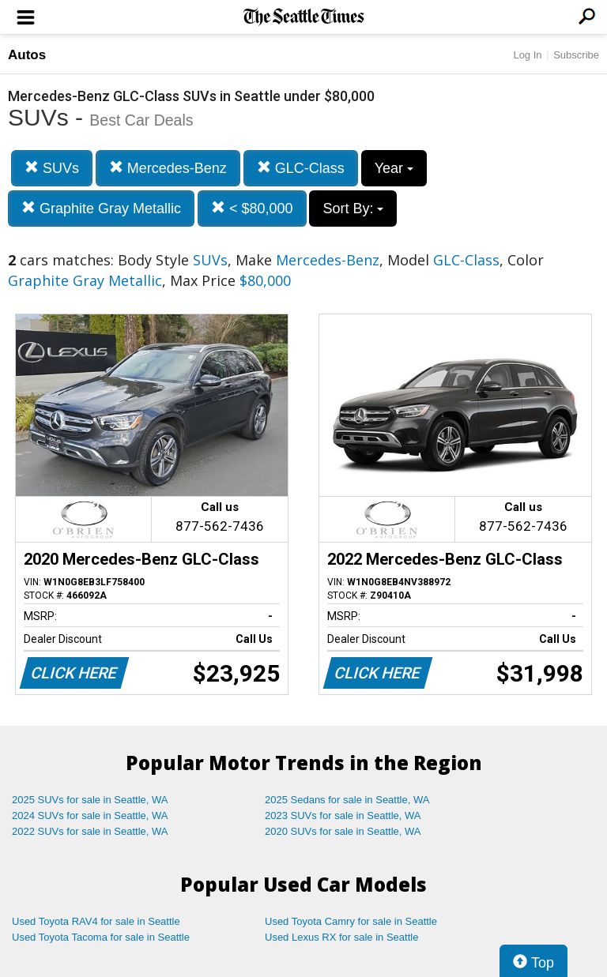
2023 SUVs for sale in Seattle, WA (343, 815)
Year (394, 168)
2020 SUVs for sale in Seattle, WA (343, 831)
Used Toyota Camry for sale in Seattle (351, 921)
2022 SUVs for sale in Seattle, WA (90, 831)
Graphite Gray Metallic (101, 208)
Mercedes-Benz (168, 168)
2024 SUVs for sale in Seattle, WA (90, 815)
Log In (527, 55)
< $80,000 (252, 208)
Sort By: (352, 208)
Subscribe (576, 55)
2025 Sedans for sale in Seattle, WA (347, 800)
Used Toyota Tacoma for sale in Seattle (101, 937)
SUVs (52, 168)
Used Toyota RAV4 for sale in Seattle (96, 921)
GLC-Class (301, 168)
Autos (27, 54)
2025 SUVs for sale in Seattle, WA (90, 800)
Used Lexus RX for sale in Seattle (341, 937)
